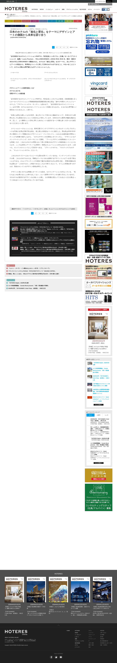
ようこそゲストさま (100, 1)
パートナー (97, 9)
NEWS (42, 9)
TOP (7, 14)
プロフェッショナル (72, 9)
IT (51, 21)
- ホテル (76, 645)
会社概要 (102, 634)
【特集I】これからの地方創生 (57, 606)
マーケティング (43, 21)
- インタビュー (77, 634)
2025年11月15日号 (102, 604)
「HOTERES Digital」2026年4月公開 (18, 283)
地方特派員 (83, 9)
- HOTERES (77, 630)
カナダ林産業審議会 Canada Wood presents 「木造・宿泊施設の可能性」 (28, 285)
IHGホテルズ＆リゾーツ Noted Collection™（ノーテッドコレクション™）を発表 (101, 399)
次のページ (73, 47)
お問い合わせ (103, 632)
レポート (57, 9)
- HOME (68, 630)
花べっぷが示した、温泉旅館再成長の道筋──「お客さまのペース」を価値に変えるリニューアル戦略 (100, 428)
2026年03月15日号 (14, 604)
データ (34, 21)
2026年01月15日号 (58, 604)
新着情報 (102, 630)
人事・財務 (60, 21)
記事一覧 (12, 14)
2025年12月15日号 (80, 604)
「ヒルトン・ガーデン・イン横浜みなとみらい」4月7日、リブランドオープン (39, 238)
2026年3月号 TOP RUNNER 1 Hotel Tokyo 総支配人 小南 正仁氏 (27, 288)
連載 (63, 9)
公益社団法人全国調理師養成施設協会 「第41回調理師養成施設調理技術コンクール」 (101, 391)
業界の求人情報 (10, 1)
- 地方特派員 (77, 643)
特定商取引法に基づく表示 (106, 643)
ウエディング (92, 634)
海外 (78, 21)
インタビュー (49, 9)
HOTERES (35, 9)
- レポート (76, 636)
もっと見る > (98, 404)
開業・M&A (69, 21)
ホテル (90, 9)
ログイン (109, 1)
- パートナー (77, 647)
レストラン (17, 21)
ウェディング (26, 21)
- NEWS (76, 632)
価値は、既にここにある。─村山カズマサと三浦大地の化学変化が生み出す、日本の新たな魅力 (43, 247)
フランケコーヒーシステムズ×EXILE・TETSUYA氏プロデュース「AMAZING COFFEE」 (42, 227)
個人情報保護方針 (104, 640)
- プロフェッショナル (79, 640)
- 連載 (75, 638)
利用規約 (102, 638)
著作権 (101, 636)
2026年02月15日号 (36, 604)
